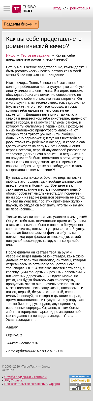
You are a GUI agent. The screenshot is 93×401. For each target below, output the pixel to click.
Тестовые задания (35, 55)
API (6, 380)
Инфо (10, 55)
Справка (17, 380)
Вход (57, 8)
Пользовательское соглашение (25, 384)
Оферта (54, 384)
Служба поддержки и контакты (25, 377)
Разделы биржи (19, 24)
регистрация (80, 8)
